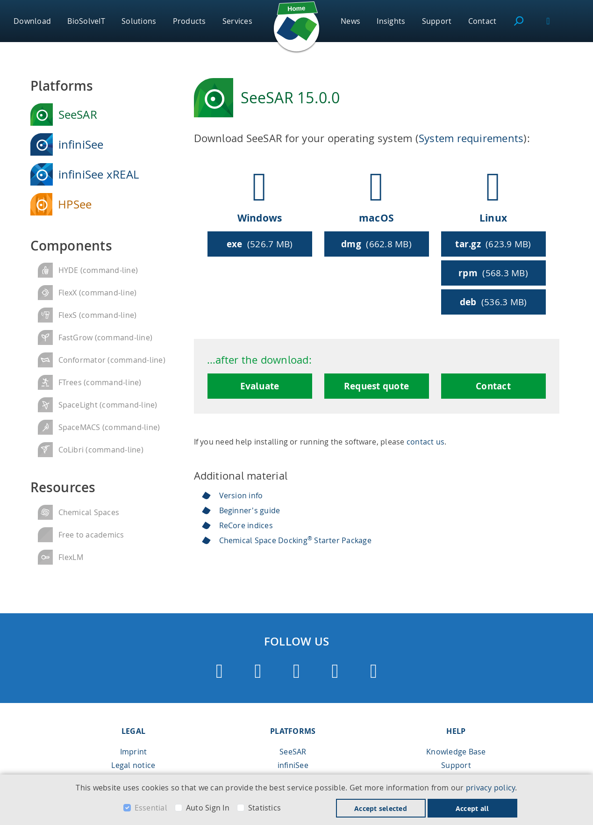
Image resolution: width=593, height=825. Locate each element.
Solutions (138, 21)
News (350, 21)
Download (32, 21)
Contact (482, 21)
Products (189, 21)
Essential (151, 808)
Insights (391, 21)
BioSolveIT (86, 21)
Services (237, 21)
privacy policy (490, 787)
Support (437, 21)
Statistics (264, 808)
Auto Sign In (207, 808)
